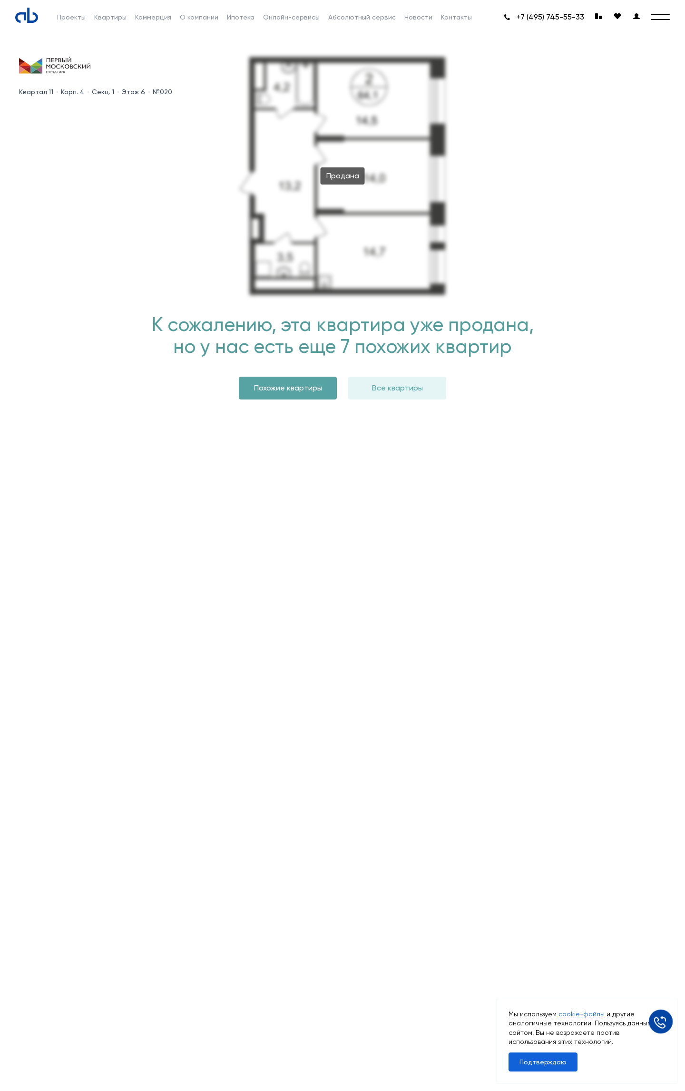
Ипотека (240, 17)
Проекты (71, 17)
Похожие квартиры (288, 387)
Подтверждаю (543, 1062)
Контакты (456, 17)
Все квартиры (397, 387)
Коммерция (153, 17)
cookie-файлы (581, 1014)
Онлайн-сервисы (291, 17)
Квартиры (110, 17)
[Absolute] (26, 15)
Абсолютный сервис (362, 17)
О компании (199, 17)
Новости (418, 17)
